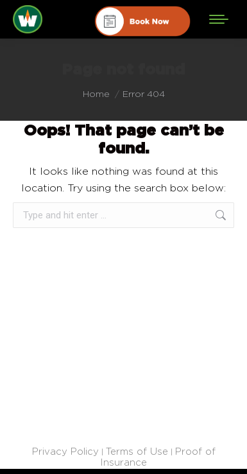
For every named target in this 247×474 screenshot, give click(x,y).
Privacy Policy (65, 451)
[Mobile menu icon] (218, 19)
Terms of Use (137, 451)
